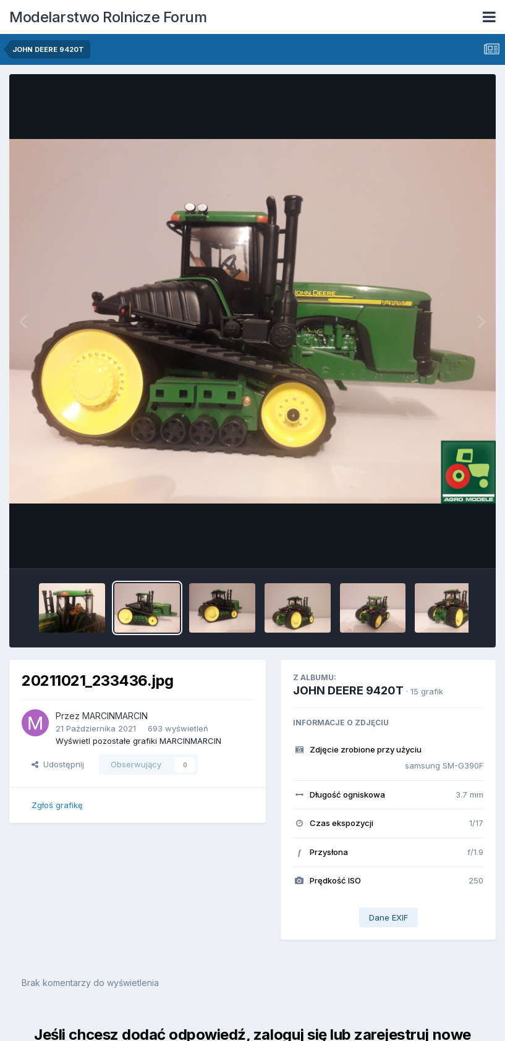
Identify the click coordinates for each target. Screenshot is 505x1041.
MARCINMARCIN (115, 715)
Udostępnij (58, 764)
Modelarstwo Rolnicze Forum (107, 17)
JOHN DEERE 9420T (348, 690)
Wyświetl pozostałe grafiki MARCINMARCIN (138, 741)
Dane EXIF (388, 917)
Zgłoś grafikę (57, 805)
